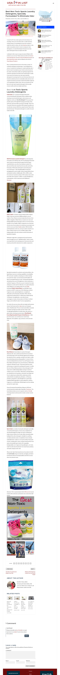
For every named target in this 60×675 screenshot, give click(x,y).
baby (21, 306)
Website (28, 660)
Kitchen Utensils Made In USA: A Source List (46, 36)
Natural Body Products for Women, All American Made (9, 606)
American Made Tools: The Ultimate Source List (46, 46)
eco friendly (19, 630)
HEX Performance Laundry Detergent (16, 158)
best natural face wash (12, 59)
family (19, 227)
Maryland (9, 180)
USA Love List (27, 491)
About (30, 674)
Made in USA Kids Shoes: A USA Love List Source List (46, 31)
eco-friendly (29, 391)
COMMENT (8, 650)
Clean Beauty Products (12, 61)
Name (7, 660)
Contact (30, 671)
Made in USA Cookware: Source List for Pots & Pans (46, 41)
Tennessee (28, 389)
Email (17, 660)
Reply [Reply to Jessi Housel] (26, 635)
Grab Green (9, 94)
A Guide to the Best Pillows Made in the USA (31, 604)
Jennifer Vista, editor (15, 18)
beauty (24, 45)
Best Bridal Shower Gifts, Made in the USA (23, 605)
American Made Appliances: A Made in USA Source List (47, 51)
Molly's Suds (10, 214)
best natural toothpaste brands (25, 57)
